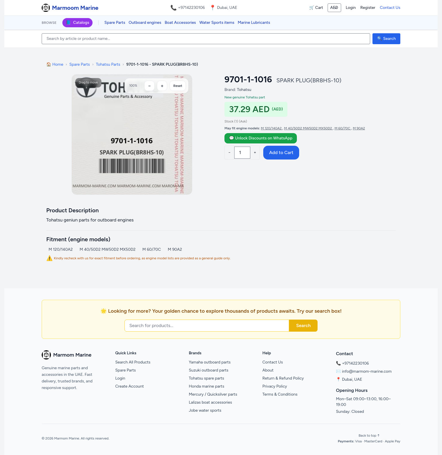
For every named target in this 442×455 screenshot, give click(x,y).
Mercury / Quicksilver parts (213, 394)
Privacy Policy (274, 386)
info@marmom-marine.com (367, 371)
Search (303, 325)
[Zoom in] (162, 86)
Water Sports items (217, 22)
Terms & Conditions (279, 394)
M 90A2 (359, 128)
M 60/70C (343, 128)
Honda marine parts (206, 386)
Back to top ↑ (369, 435)
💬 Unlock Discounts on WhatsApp (260, 138)
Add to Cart (281, 152)
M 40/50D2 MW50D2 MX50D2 (308, 128)
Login (351, 7)
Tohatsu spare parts (206, 378)
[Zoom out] (149, 86)
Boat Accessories (180, 22)
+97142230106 (191, 7)
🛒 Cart (316, 7)
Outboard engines (145, 22)
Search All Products (132, 362)
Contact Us (390, 7)
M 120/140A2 (272, 128)
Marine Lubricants (254, 22)
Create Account (129, 386)
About (268, 370)
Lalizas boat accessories (210, 402)
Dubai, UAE (352, 379)
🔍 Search (386, 38)
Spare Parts (114, 22)
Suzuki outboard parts (208, 370)
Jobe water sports (205, 410)
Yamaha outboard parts (209, 362)
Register (367, 7)
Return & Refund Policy (283, 378)
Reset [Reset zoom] (177, 86)
